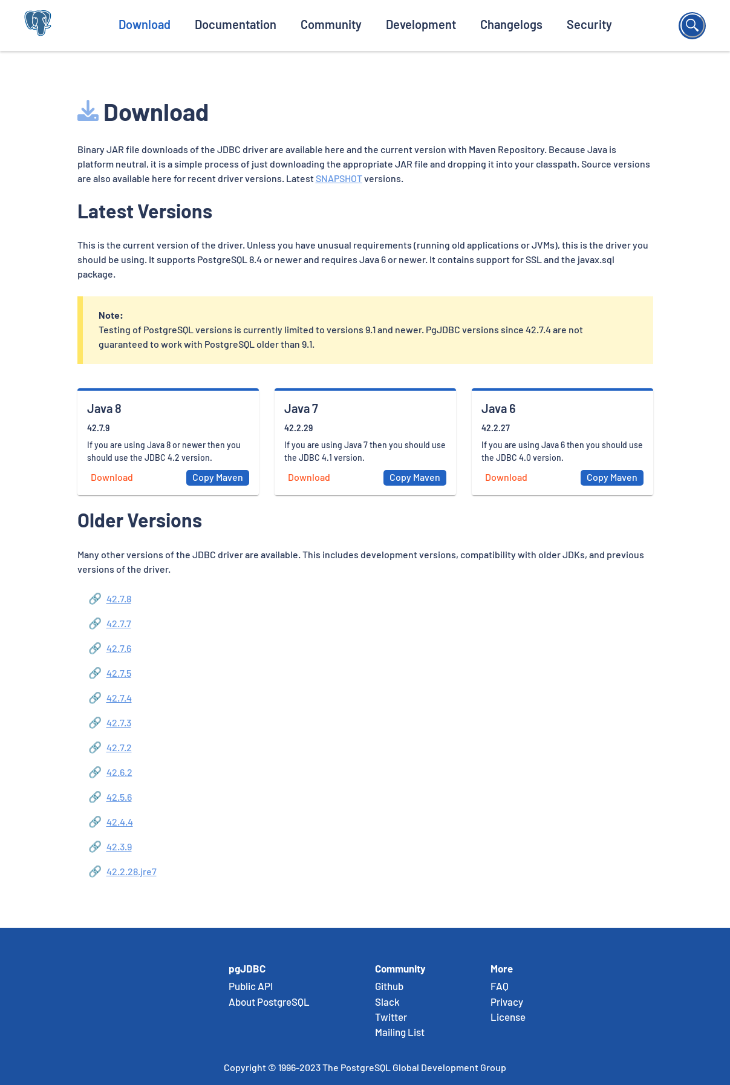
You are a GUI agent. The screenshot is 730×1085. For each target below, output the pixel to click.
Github (389, 987)
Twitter (391, 1018)
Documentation (235, 25)
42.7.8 (118, 599)
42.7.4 (119, 698)
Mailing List (400, 1033)
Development (421, 25)
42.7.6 (118, 649)
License (508, 1018)
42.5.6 (119, 798)
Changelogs (511, 25)
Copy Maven (217, 478)
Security (589, 25)
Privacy (506, 1003)
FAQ (499, 987)
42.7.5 (118, 674)
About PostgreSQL (269, 1003)
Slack (387, 1003)
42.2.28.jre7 (131, 872)
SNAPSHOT (339, 179)
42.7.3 (118, 723)
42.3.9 (119, 847)
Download (145, 25)
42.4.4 (119, 822)
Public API (251, 987)
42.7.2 (119, 748)
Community (331, 25)
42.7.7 (118, 624)
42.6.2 (119, 773)
